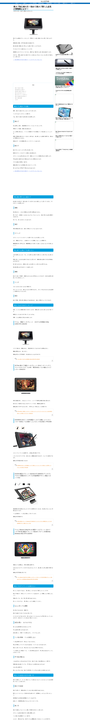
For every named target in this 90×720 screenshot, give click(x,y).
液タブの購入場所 (18, 98)
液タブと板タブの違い (19, 87)
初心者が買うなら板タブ (20, 89)
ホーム (15, 4)
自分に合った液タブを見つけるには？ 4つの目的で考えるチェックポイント (64, 87)
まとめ (16, 99)
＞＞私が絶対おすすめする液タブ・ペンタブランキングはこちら (27, 59)
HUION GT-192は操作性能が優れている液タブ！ (64, 55)
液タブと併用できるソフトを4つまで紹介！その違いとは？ (64, 136)
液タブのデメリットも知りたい (21, 94)
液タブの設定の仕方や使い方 (20, 96)
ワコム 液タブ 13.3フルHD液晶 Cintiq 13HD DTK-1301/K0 (28, 359)
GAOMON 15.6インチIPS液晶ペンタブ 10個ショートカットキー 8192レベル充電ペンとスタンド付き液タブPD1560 (34, 466)
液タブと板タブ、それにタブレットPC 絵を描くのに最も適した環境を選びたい (64, 118)
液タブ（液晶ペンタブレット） (23, 4)
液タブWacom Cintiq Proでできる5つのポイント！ (64, 132)
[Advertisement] (33, 71)
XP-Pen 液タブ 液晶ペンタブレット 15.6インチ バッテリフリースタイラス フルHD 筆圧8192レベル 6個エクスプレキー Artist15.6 (34, 412)
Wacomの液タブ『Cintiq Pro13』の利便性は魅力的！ (64, 150)
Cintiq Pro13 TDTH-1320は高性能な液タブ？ (64, 91)
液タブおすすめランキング (20, 92)
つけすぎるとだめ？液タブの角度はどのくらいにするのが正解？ (64, 73)
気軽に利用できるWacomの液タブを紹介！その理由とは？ (64, 69)
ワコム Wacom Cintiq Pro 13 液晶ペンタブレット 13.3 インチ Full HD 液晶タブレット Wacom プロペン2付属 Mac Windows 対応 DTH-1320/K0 (34, 578)
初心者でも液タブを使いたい (20, 91)
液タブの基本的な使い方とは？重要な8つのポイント (64, 105)
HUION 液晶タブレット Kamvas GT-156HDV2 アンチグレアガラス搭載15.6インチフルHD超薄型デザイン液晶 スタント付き (34, 522)
